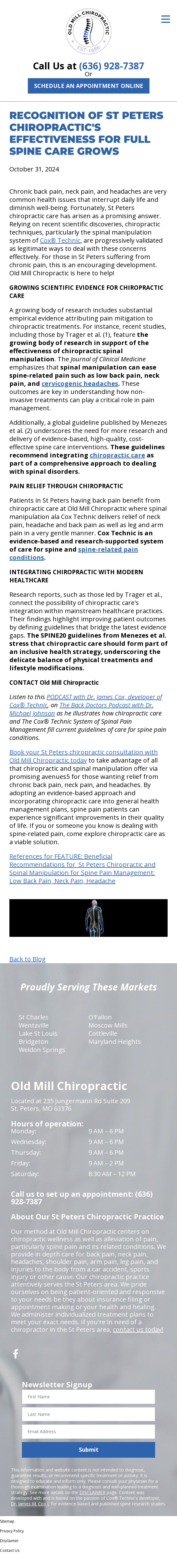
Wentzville (34, 1025)
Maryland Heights (114, 1041)
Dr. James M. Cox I (29, 1504)
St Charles (33, 1017)
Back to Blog (27, 959)
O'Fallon (100, 1017)
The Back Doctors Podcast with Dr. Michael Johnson (81, 709)
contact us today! (138, 1329)
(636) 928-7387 (111, 65)
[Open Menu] (166, 19)
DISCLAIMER (92, 1492)
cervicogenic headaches (80, 383)
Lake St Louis (38, 1033)
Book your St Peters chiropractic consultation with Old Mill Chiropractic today (83, 756)
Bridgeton (33, 1041)
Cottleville (102, 1033)
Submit (89, 1449)
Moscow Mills (108, 1025)
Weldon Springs (42, 1049)
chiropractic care (117, 455)
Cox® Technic (60, 240)
